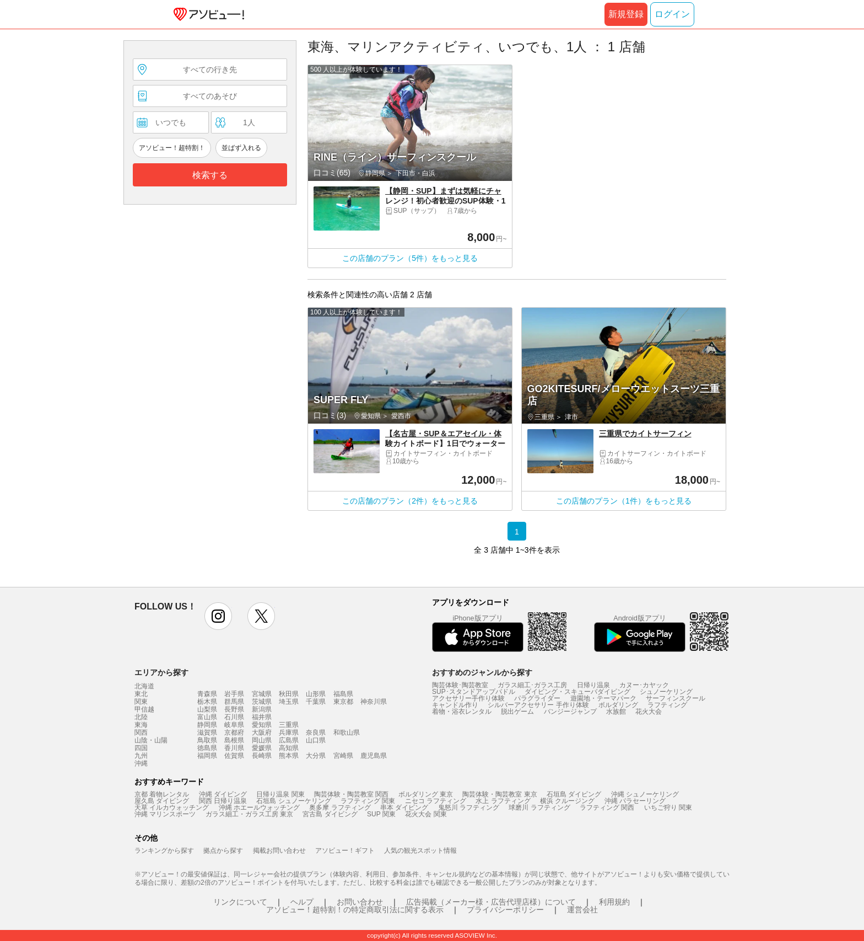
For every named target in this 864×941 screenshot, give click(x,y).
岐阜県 (234, 725)
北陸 (141, 717)
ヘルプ (302, 901)
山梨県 (207, 709)
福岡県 (207, 756)
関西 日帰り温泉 (223, 801)
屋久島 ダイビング (161, 801)
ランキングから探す (164, 850)
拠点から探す (223, 850)
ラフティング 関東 (368, 801)
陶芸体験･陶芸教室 (460, 685)
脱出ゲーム (517, 711)
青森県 (207, 694)
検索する (210, 175)
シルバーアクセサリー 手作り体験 (538, 705)
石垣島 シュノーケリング (293, 801)
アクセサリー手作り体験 (468, 698)
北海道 (144, 686)
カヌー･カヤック (644, 685)
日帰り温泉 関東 (280, 794)
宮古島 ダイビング (330, 814)
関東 (141, 701)
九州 (141, 755)
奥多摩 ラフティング (339, 807)
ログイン (672, 14)
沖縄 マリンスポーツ (165, 814)
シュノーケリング (666, 692)
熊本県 (289, 756)
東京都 (343, 701)
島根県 (234, 740)
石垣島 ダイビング (574, 794)
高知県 (289, 748)
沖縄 (141, 763)
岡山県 (262, 740)
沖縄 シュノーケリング (645, 794)
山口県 (316, 740)
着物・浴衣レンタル (462, 711)
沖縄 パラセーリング (635, 801)
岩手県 (234, 694)
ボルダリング (618, 705)
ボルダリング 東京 (425, 794)
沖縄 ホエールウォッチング (259, 807)
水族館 (616, 711)
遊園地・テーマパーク (603, 698)
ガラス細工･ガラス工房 (532, 685)
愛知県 (262, 725)
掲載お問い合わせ (279, 850)
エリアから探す (161, 672)
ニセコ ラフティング (435, 801)
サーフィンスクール (675, 698)
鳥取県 (207, 740)
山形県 (316, 694)
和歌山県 (346, 732)
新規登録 (626, 14)
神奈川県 (373, 701)
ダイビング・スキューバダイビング (577, 692)
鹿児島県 (373, 756)
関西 (141, 732)
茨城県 (262, 701)
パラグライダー (537, 698)
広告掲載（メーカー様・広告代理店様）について (491, 901)
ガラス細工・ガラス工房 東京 (249, 814)
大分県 (316, 756)
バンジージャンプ (570, 711)
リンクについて (240, 901)
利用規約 (614, 901)
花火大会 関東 (425, 814)
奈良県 (316, 732)
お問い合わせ (360, 901)
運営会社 (582, 909)
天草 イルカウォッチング (171, 807)
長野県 (234, 709)
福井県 (262, 717)
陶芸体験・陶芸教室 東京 (499, 794)
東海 (141, 724)
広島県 (289, 740)
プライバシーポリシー (505, 909)
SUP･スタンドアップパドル (473, 692)
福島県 (343, 694)
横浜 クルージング (567, 801)
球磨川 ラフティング (539, 807)
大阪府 (262, 732)
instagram (218, 616)
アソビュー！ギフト (345, 850)
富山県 (207, 717)
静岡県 (207, 725)
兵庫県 (289, 732)
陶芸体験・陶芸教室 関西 (351, 794)
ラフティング (667, 705)
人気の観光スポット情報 (420, 850)
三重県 (289, 725)
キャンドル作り (455, 705)
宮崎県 (343, 756)
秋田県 (289, 694)
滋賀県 (207, 732)
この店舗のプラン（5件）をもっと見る (410, 258)
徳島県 (207, 748)
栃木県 (207, 701)
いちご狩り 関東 (668, 807)
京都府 (234, 732)
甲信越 (144, 709)
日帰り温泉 (593, 685)
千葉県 (316, 701)
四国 (141, 748)
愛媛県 (262, 748)
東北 (141, 694)
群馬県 (234, 701)
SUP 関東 (381, 814)
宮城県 (262, 694)
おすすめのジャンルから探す (482, 672)
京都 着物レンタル (161, 794)
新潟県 (262, 709)
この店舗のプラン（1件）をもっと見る (624, 500)
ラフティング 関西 (607, 807)
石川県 (234, 717)
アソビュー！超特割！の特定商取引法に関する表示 (355, 909)
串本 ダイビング (404, 807)
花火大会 (648, 711)
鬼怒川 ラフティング (468, 807)
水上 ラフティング (503, 801)
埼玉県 (289, 701)
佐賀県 (234, 756)
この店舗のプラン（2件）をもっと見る (410, 500)
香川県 (234, 748)
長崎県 (262, 756)
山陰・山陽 (151, 740)
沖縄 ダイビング (223, 794)
